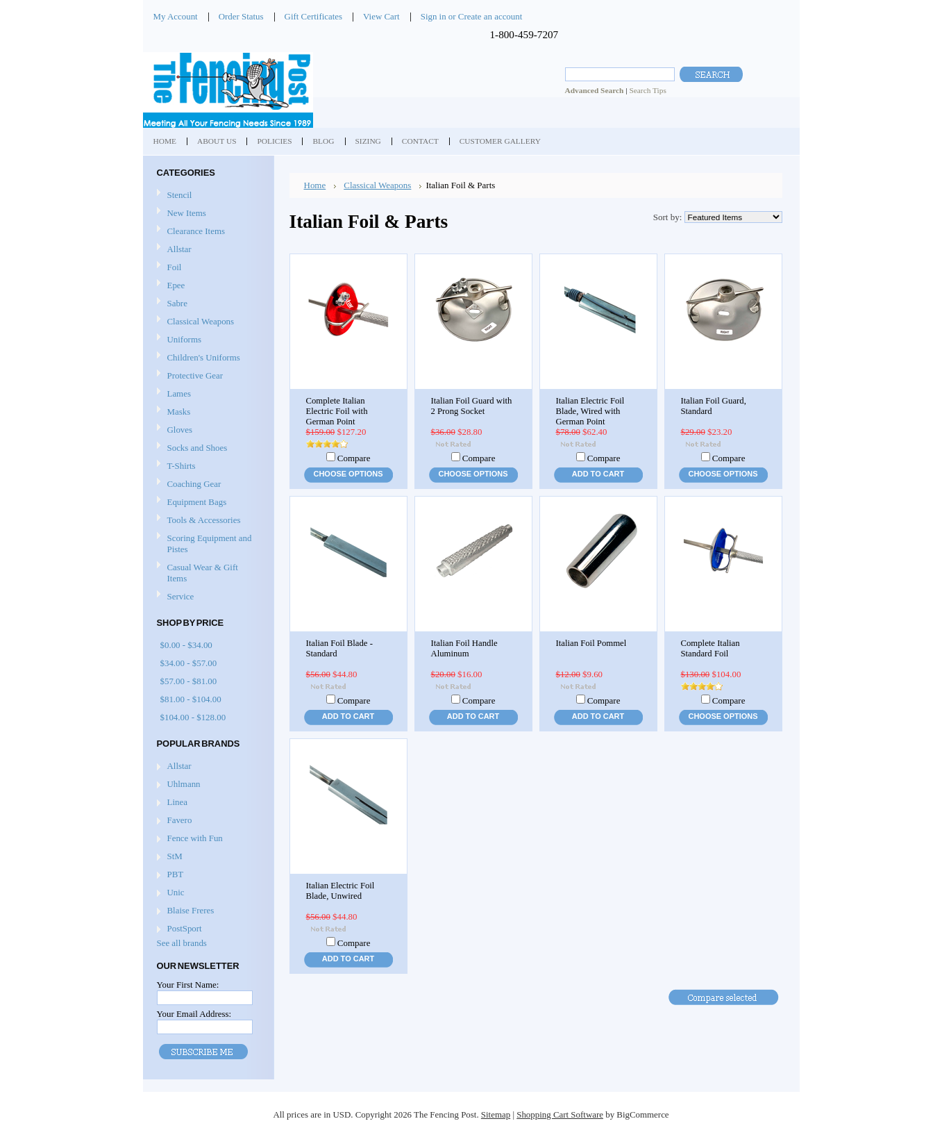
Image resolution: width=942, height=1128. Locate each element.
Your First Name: (188, 984)
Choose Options (348, 474)
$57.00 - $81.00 (188, 681)
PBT (175, 874)
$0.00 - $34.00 (186, 645)
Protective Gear (207, 376)
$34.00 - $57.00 (188, 663)
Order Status (241, 16)
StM (175, 856)
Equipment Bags (207, 502)
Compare (354, 458)
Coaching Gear (207, 484)
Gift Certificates (314, 16)
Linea (177, 802)
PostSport (184, 928)
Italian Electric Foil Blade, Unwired (340, 891)
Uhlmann (184, 784)
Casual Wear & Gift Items (207, 572)
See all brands (182, 943)
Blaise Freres (191, 910)
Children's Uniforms (207, 358)
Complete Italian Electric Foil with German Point (337, 411)
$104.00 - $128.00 (193, 717)
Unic (176, 892)
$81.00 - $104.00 (190, 699)
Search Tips (647, 90)
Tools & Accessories (207, 520)
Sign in (433, 16)
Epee (207, 286)
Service (180, 596)
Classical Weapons (207, 322)
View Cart (381, 16)
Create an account (490, 16)
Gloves (207, 430)
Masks (207, 412)
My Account (175, 16)
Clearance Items (196, 231)
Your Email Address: (194, 1014)
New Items (186, 213)
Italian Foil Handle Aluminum (464, 648)
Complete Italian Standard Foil (710, 648)
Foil (207, 268)
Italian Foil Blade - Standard (339, 648)
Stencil (179, 195)
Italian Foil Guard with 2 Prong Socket (471, 406)
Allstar (207, 250)
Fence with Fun (195, 838)
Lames (207, 394)
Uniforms (207, 340)
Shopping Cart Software (559, 1114)
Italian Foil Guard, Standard (713, 406)
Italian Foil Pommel (591, 643)
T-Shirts (181, 466)
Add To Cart (598, 474)
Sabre (207, 304)
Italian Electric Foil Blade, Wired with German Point (590, 411)
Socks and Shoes (207, 448)
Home (315, 185)
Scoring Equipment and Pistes (207, 543)
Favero (179, 820)
